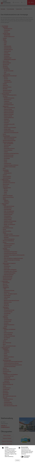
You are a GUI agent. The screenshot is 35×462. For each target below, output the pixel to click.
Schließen (17, 460)
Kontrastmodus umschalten (27, 456)
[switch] (22, 456)
